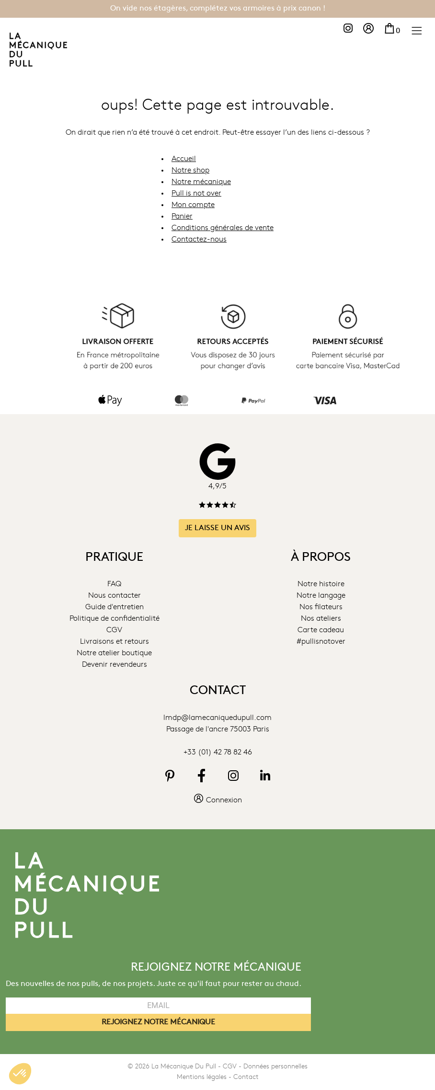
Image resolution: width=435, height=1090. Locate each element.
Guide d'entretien (114, 607)
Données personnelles (275, 1066)
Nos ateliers (321, 619)
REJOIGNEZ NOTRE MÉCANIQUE (158, 1022)
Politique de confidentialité (114, 619)
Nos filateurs (321, 607)
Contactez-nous (199, 239)
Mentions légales (202, 1076)
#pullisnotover (321, 642)
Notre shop (190, 170)
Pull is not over (196, 193)
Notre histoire (321, 584)
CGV (114, 630)
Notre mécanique (201, 182)
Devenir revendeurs (114, 665)
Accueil (184, 158)
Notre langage (321, 596)
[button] (20, 1073)
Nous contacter (114, 596)
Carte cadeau (321, 630)
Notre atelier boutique (114, 653)
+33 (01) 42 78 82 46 (217, 752)
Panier (182, 216)
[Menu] (416, 30)
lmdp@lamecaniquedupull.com (217, 717)
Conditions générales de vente (223, 228)
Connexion (217, 800)
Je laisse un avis (217, 528)
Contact (246, 1076)
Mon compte (193, 205)
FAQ (114, 584)
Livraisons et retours (114, 642)
